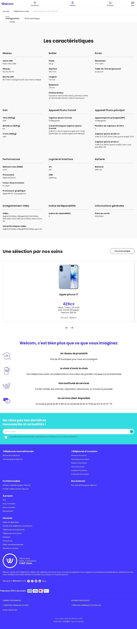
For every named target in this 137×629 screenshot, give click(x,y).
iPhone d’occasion (78, 455)
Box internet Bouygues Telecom (84, 485)
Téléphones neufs (21, 11)
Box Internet (78, 481)
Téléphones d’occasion (84, 451)
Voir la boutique (122, 251)
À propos (8, 495)
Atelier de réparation (11, 522)
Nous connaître (9, 507)
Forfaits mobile (11, 481)
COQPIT (66, 621)
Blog (44, 581)
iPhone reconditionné (11, 455)
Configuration (12, 18)
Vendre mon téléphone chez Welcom (17, 526)
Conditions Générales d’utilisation (86, 605)
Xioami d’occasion (79, 463)
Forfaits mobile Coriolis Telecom (16, 489)
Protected (6, 537)
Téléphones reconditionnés (18, 451)
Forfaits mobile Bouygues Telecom (17, 485)
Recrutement (8, 511)
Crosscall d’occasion (80, 474)
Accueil (6, 11)
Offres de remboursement (13, 544)
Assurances (7, 541)
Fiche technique (32, 18)
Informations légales (80, 600)
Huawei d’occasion (79, 470)
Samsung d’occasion (80, 459)
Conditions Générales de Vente (16, 605)
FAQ (4, 500)
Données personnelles (12, 600)
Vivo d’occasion (78, 467)
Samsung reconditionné (13, 459)
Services (7, 518)
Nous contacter (9, 504)
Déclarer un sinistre (10, 548)
